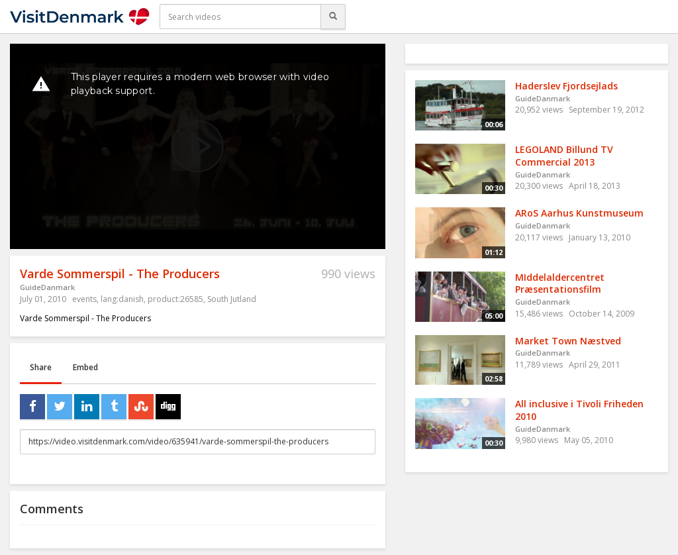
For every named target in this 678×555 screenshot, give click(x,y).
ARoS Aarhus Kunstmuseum (579, 213)
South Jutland (231, 299)
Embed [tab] (85, 367)
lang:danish (122, 299)
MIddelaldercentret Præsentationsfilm (560, 283)
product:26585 (175, 299)
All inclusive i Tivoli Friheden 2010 (579, 410)
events (84, 299)
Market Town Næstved (568, 340)
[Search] (333, 16)
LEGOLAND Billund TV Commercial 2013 (564, 155)
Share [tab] (41, 367)
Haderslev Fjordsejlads (566, 85)
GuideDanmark (47, 287)
